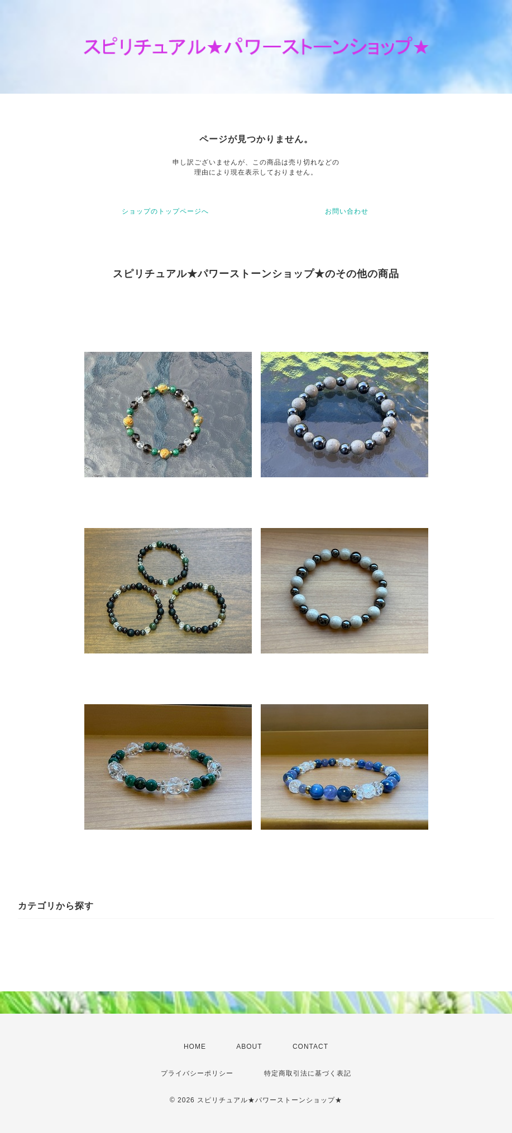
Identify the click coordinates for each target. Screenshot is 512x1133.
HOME (195, 1046)
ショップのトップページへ (165, 211)
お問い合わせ (347, 211)
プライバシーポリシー (197, 1073)
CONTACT (310, 1046)
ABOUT (249, 1046)
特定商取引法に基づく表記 (307, 1073)
